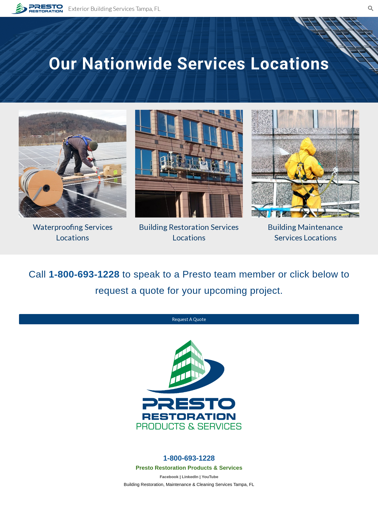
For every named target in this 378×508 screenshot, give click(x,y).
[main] (189, 59)
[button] (371, 8)
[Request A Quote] (189, 319)
